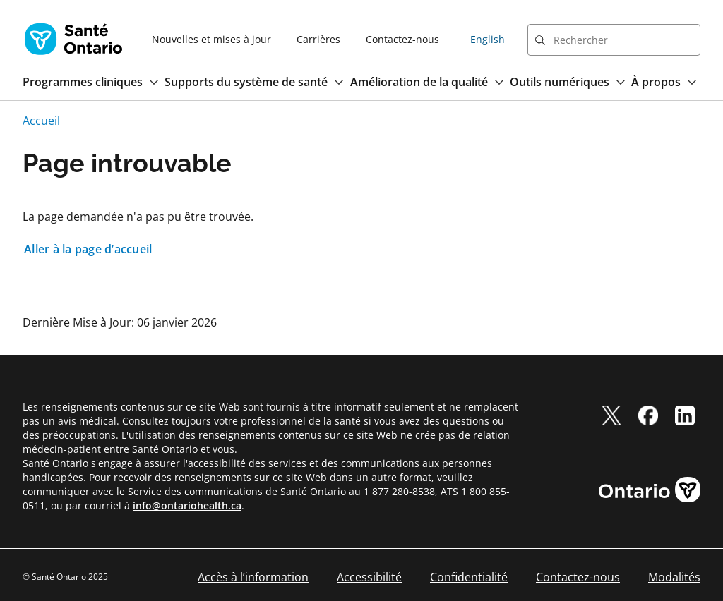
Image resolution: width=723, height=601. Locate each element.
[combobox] (613, 40)
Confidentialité (469, 577)
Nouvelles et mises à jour (211, 39)
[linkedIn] (684, 415)
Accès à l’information (253, 577)
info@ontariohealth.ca (187, 505)
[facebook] (648, 415)
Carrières (318, 39)
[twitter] (611, 415)
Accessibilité (369, 577)
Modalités (674, 577)
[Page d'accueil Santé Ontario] (73, 39)
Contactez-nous (402, 39)
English (487, 39)
